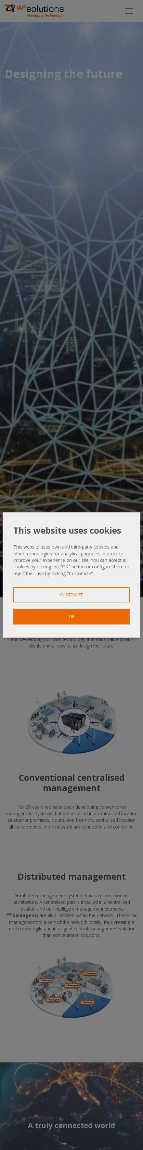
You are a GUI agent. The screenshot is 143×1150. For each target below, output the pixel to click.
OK (71, 616)
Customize (71, 595)
